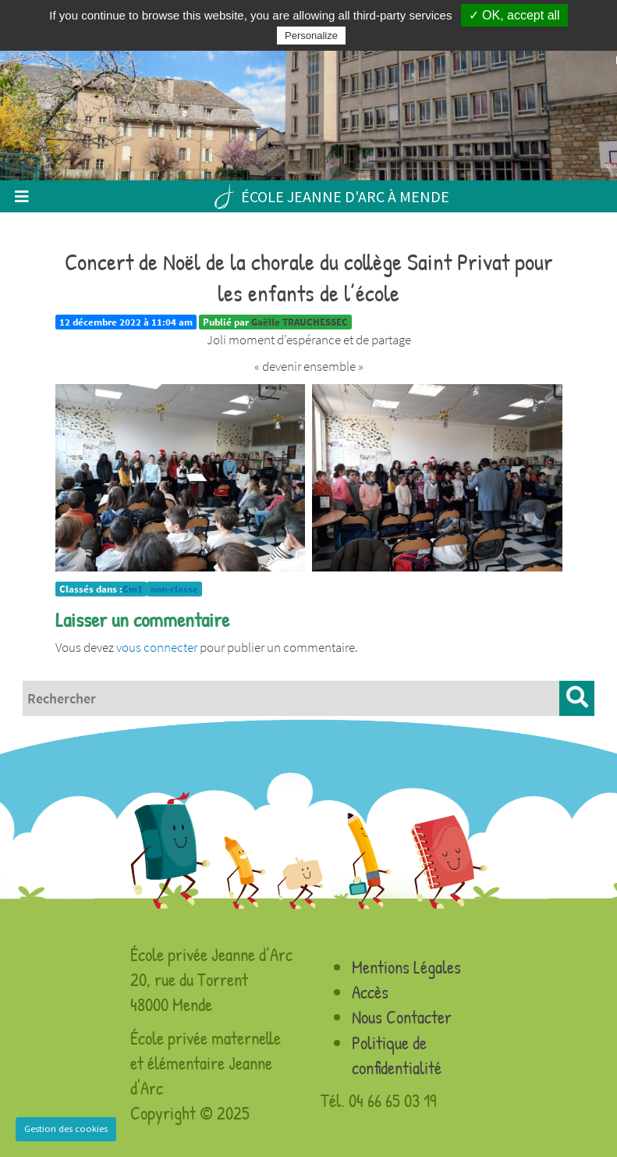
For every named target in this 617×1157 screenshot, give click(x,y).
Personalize (311, 35)
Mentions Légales (406, 967)
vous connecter (156, 647)
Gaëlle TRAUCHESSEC (299, 321)
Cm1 (132, 589)
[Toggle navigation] (21, 196)
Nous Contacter (402, 1017)
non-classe (174, 589)
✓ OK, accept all (514, 15)
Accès (370, 992)
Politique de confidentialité (396, 1055)
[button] (576, 698)
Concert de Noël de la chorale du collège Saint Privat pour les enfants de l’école (309, 277)
